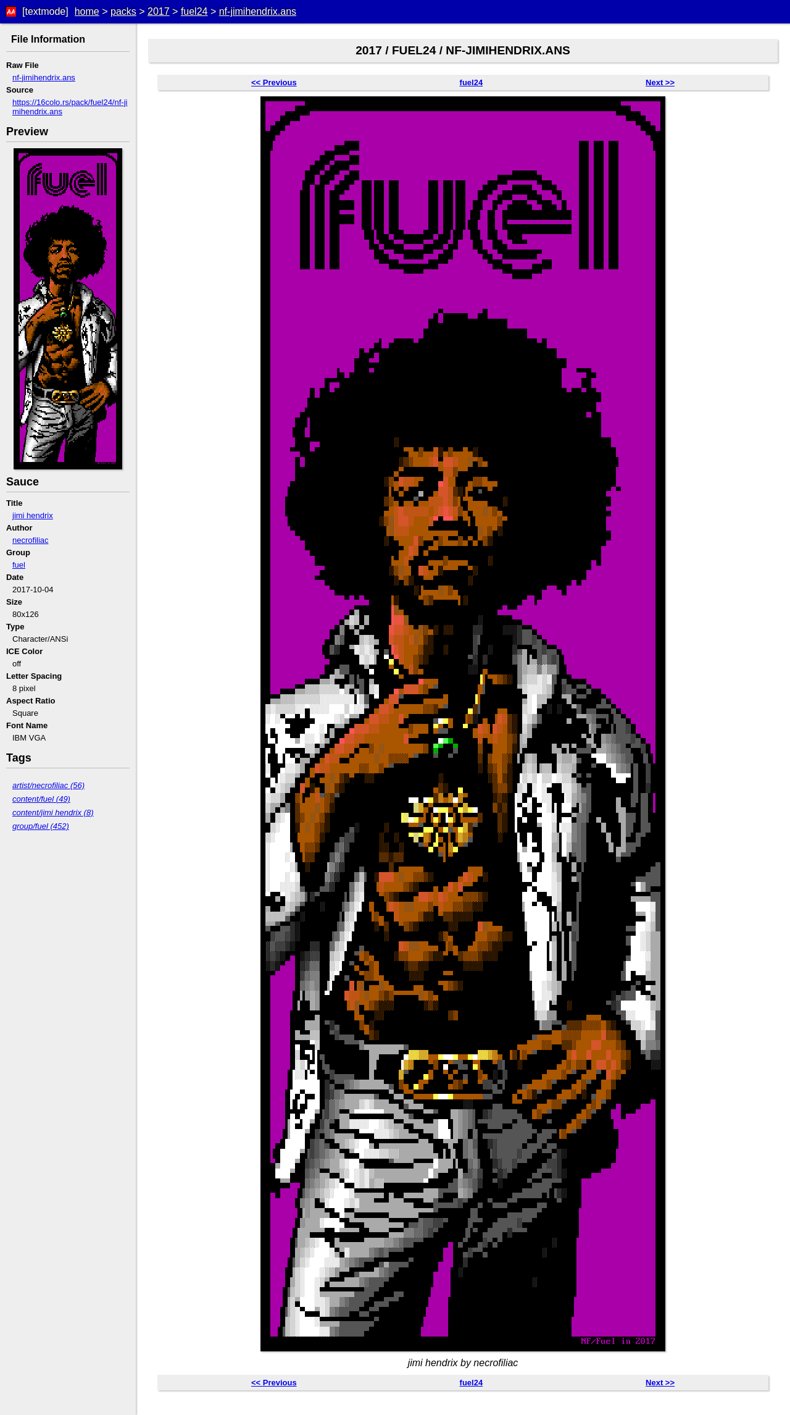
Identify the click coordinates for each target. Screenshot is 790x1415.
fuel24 (194, 11)
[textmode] (45, 11)
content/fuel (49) (41, 799)
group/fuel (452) (40, 826)
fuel (18, 564)
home (87, 11)
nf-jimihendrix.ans (257, 11)
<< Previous (274, 82)
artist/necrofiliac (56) (48, 785)
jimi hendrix (32, 515)
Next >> (660, 82)
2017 (159, 11)
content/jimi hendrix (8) (53, 812)
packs (123, 11)
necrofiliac (30, 540)
